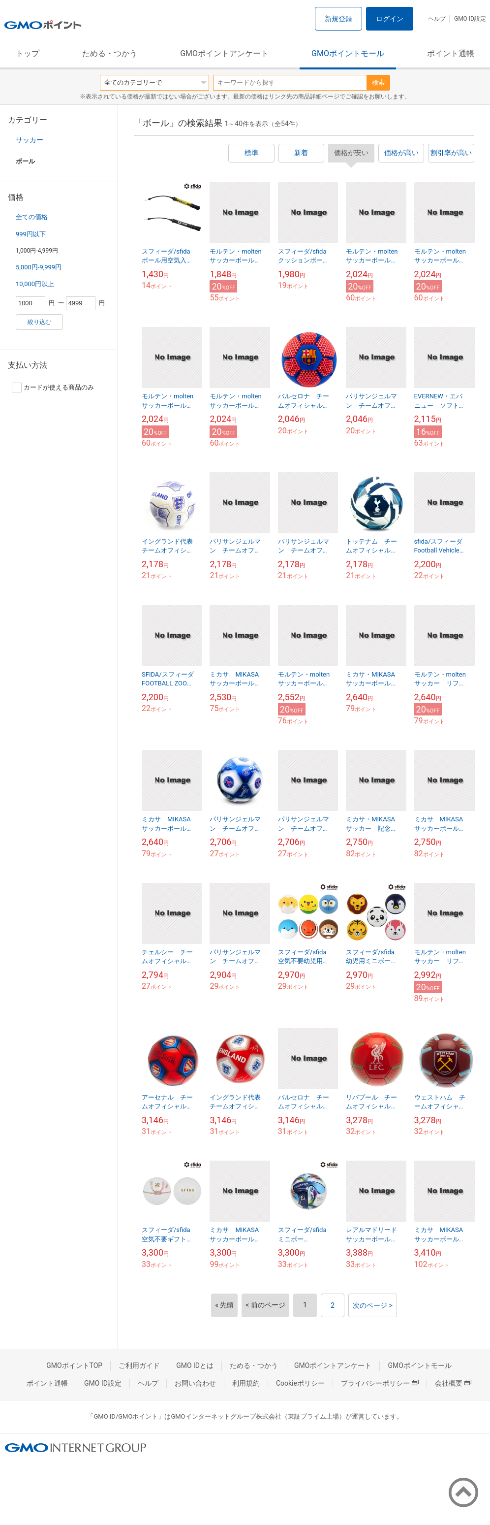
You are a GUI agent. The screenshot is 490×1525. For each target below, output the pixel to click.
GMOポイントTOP (74, 1365)
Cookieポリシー (300, 1383)
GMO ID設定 (470, 18)
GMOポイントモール (347, 53)
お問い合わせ (195, 1383)
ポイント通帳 (450, 53)
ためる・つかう (109, 53)
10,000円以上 (35, 284)
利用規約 (246, 1383)
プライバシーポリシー (380, 1383)
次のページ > (373, 1305)
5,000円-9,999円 (38, 267)
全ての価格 (32, 217)
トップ (27, 53)
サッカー (29, 140)
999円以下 (31, 234)
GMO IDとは (195, 1365)
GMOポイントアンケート (224, 53)
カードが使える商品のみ (53, 387)
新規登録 (338, 19)
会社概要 (453, 1383)
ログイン (389, 19)
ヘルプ (437, 18)
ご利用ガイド (139, 1365)
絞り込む (39, 322)
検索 (378, 82)
